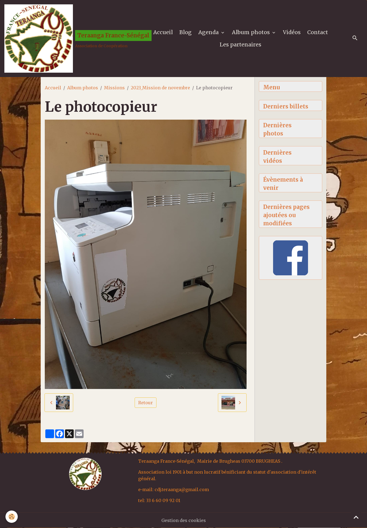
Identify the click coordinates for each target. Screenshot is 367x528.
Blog (185, 32)
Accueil (163, 32)
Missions (114, 87)
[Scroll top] (356, 517)
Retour (145, 402)
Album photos (251, 32)
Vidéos (292, 32)
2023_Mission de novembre (160, 87)
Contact (317, 32)
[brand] (70, 38)
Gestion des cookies (183, 520)
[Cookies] (11, 517)
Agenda (209, 32)
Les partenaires (240, 44)
